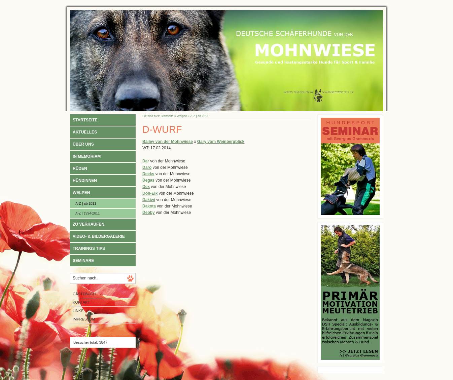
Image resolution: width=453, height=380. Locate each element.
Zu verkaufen (88, 224)
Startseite (85, 120)
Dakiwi (148, 199)
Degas (148, 180)
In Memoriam (87, 156)
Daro (146, 167)
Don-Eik (150, 193)
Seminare (83, 260)
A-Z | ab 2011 (85, 203)
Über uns (83, 144)
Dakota (149, 206)
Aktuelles (85, 132)
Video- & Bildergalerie (99, 236)
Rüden (80, 168)
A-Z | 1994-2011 (87, 213)
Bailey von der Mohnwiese (167, 141)
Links (78, 311)
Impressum (84, 319)
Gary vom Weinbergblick (221, 141)
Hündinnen (85, 180)
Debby (148, 212)
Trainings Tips (89, 248)
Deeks (148, 174)
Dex (146, 186)
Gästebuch (84, 294)
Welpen (81, 192)
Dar (145, 161)
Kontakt (81, 302)
